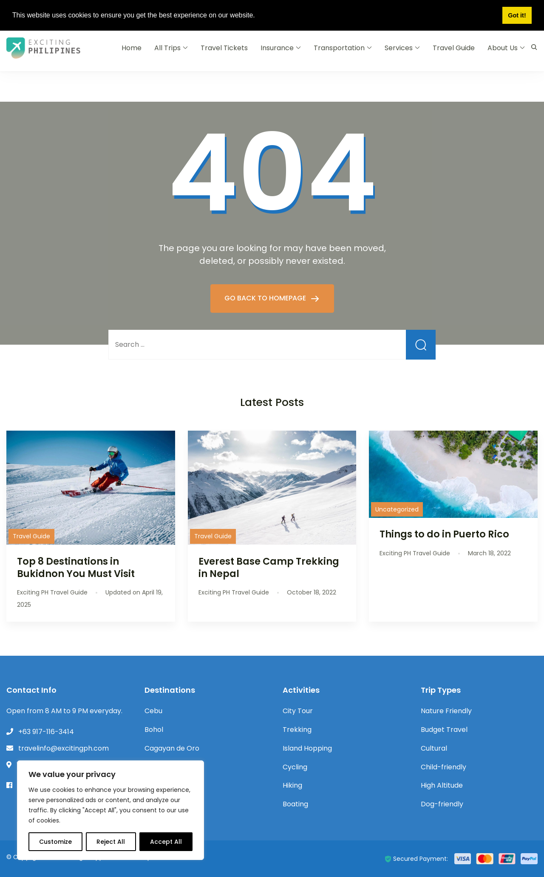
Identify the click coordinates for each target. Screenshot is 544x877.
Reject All (110, 841)
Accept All (166, 841)
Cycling (295, 767)
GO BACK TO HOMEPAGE (266, 298)
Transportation (339, 48)
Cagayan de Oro (171, 748)
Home (132, 48)
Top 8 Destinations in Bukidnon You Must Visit (76, 567)
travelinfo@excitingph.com (63, 748)
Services (399, 48)
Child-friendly (443, 767)
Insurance (277, 48)
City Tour (298, 711)
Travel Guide (454, 48)
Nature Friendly (446, 711)
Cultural (434, 748)
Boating (295, 804)
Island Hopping (307, 748)
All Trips (167, 48)
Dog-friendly (442, 804)
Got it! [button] (517, 15)
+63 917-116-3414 (46, 732)
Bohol (153, 729)
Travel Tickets (224, 48)
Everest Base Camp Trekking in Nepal (268, 567)
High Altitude (442, 785)
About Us (502, 48)
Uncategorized (397, 509)
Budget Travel (444, 729)
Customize (55, 841)
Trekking (297, 729)
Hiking (292, 785)
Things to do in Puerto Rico (444, 534)
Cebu (153, 711)
